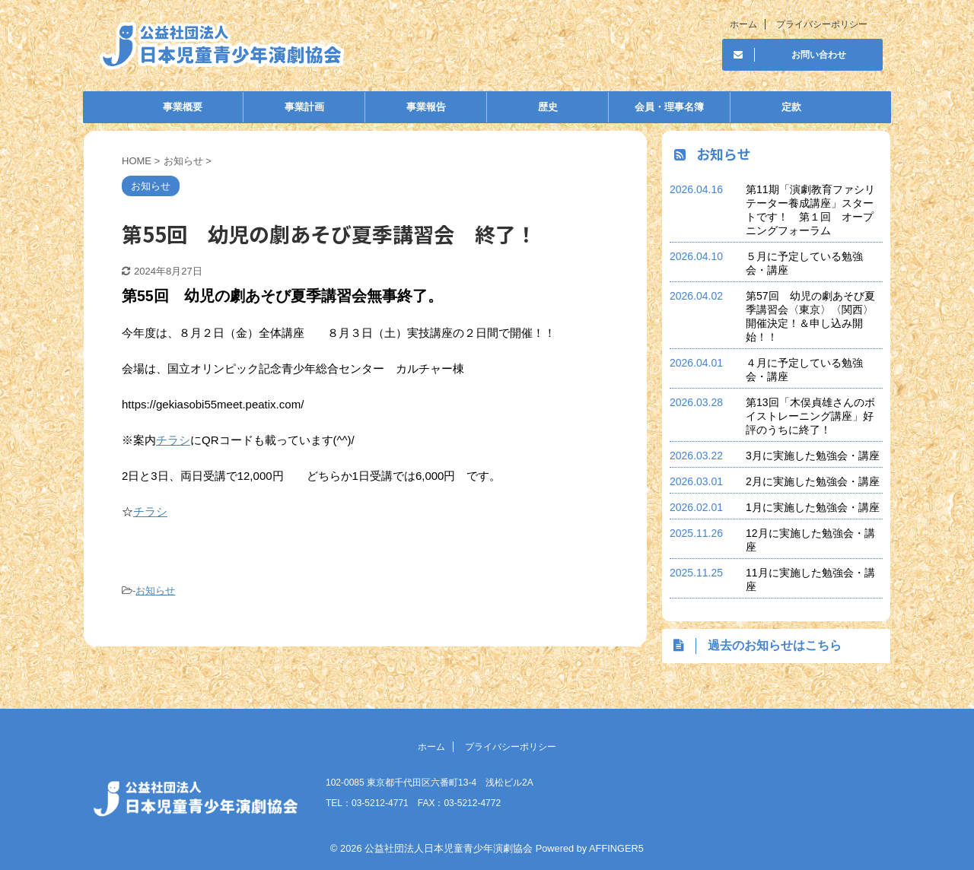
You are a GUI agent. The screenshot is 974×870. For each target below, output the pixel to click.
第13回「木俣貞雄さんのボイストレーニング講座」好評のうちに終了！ (810, 416)
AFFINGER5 (616, 848)
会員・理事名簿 (669, 107)
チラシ (173, 439)
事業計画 (304, 107)
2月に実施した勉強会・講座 (813, 481)
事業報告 (426, 107)
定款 (791, 107)
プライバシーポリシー (821, 24)
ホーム (743, 24)
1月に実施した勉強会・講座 (813, 507)
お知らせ (155, 590)
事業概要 (182, 107)
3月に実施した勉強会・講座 (813, 455)
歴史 (548, 107)
